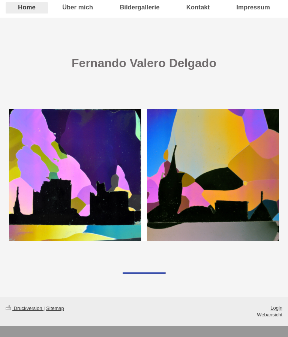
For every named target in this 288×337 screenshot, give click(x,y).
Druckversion (25, 308)
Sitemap (55, 308)
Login (276, 308)
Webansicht (269, 314)
